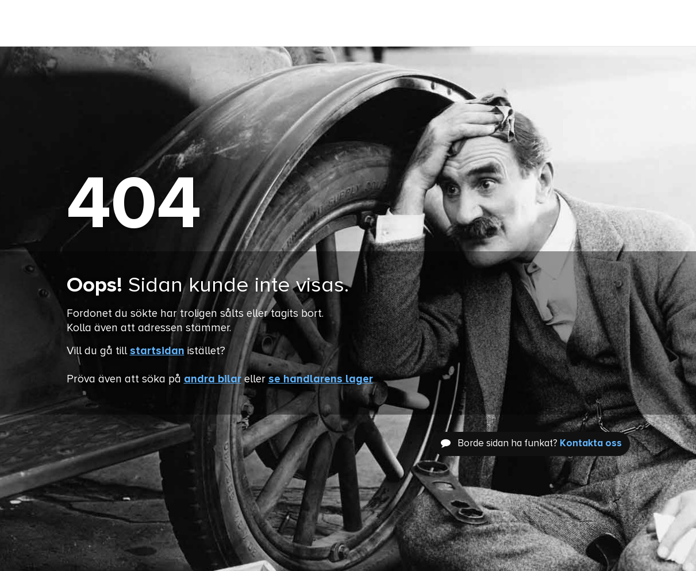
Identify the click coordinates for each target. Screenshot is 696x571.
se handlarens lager (320, 379)
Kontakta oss (591, 444)
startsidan (157, 351)
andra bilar (212, 379)
